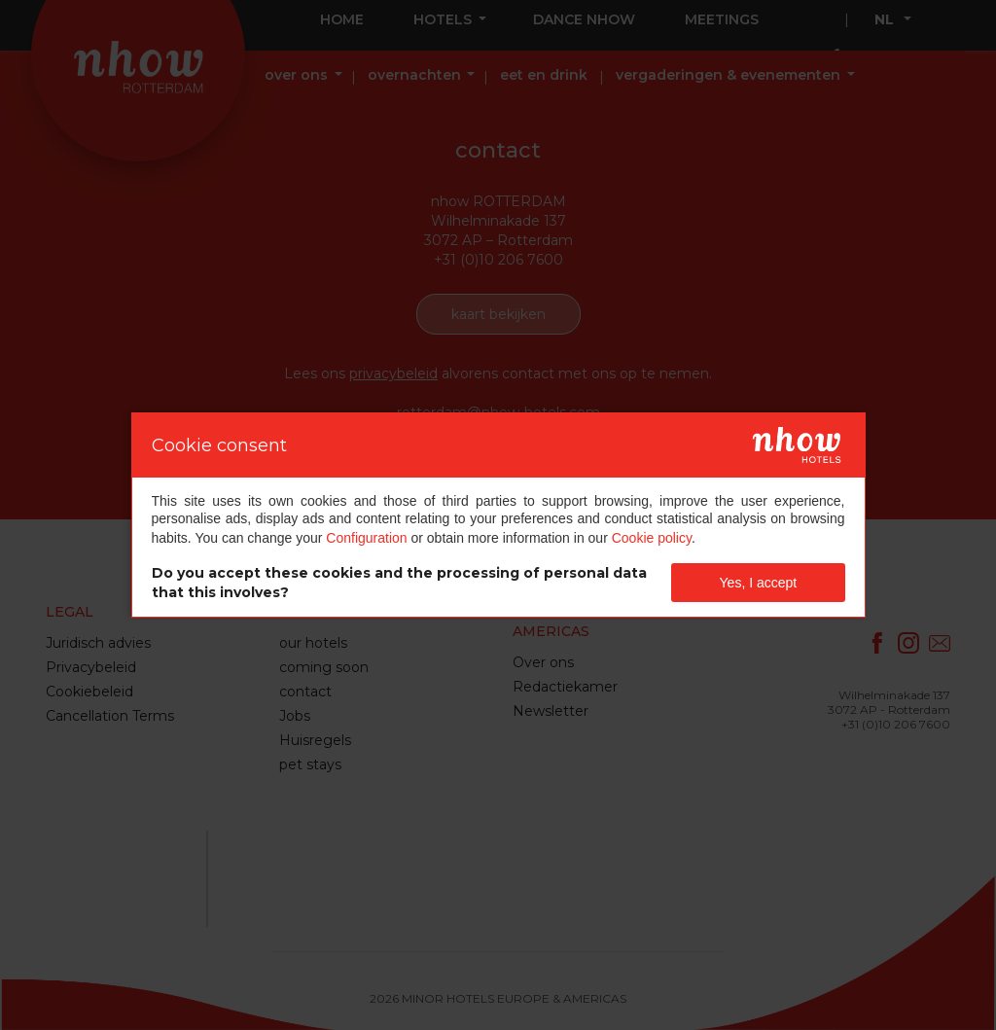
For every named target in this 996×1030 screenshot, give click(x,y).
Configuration (366, 538)
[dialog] (498, 515)
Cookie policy (652, 538)
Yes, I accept (759, 582)
